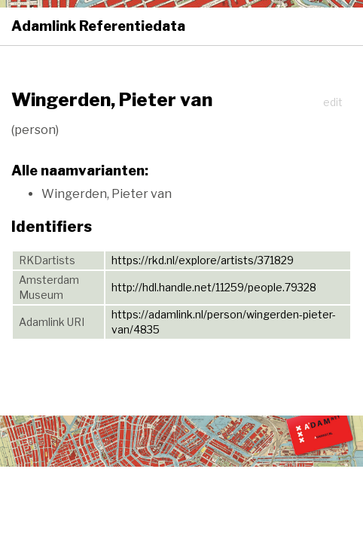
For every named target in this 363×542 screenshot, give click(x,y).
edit (333, 102)
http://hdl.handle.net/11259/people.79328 (213, 287)
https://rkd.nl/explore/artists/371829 (202, 260)
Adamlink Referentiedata (98, 26)
